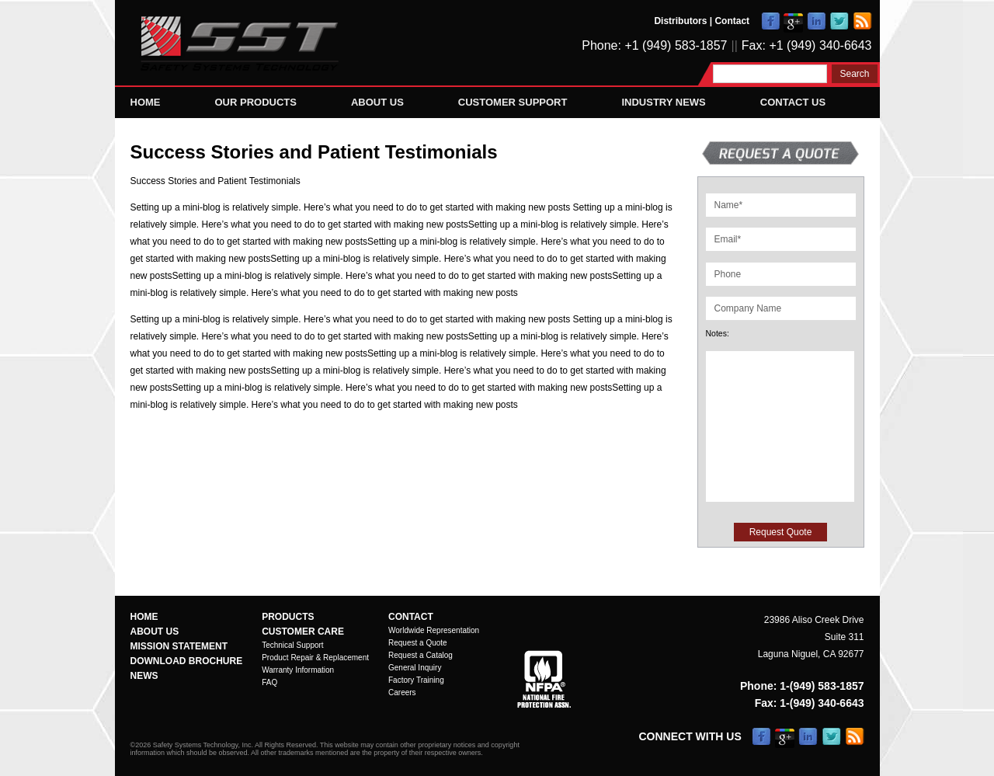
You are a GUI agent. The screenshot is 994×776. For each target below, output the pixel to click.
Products (288, 616)
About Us (377, 102)
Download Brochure (186, 661)
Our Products (256, 102)
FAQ (269, 682)
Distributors (680, 21)
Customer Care (303, 631)
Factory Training (416, 680)
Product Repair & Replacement (315, 657)
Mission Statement (179, 646)
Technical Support (293, 645)
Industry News (663, 102)
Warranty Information (298, 670)
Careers (402, 692)
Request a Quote (417, 643)
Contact (731, 21)
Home (145, 102)
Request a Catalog (420, 655)
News (144, 675)
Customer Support (513, 102)
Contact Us (792, 102)
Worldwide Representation (433, 630)
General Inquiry (414, 667)
